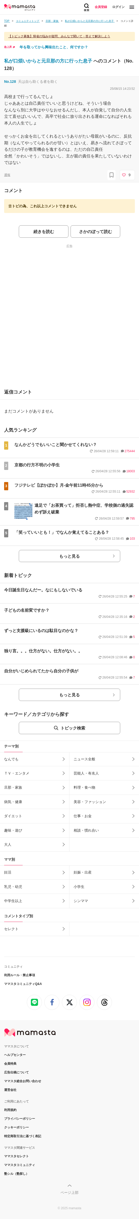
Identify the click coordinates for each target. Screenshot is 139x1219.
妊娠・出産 (83, 872)
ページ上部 (69, 1192)
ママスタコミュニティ (19, 1165)
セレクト (11, 929)
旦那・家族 (13, 787)
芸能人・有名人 (86, 773)
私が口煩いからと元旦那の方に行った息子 (48, 61)
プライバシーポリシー (19, 1118)
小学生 (79, 887)
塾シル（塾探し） (16, 1173)
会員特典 (10, 1063)
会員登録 (101, 7)
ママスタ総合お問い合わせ (22, 1081)
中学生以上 (13, 901)
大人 (7, 844)
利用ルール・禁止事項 (19, 975)
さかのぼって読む (95, 231)
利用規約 (10, 1109)
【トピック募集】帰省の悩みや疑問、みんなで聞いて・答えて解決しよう (59, 36)
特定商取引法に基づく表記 (22, 1136)
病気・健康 (13, 802)
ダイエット (13, 816)
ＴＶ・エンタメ (16, 773)
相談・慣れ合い (86, 830)
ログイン (118, 7)
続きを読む (43, 231)
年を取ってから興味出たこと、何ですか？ (54, 47)
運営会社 (10, 1089)
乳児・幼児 (13, 887)
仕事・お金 (83, 816)
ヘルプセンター (15, 1054)
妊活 (7, 872)
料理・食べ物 (84, 787)
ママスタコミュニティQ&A (23, 983)
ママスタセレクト (16, 1156)
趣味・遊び (13, 830)
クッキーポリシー (16, 1127)
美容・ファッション (90, 802)
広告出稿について (16, 1072)
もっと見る (69, 556)
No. (10, 81)
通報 (7, 175)
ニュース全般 (84, 759)
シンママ (81, 901)
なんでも (11, 759)
